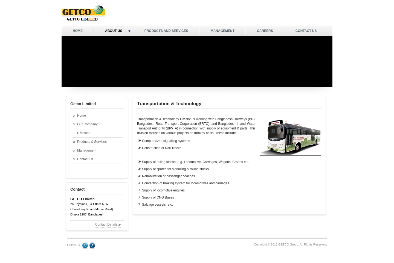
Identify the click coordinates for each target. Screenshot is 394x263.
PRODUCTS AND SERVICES (166, 31)
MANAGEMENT (222, 31)
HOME (78, 31)
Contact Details (106, 224)
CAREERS (265, 31)
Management (86, 150)
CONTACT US (306, 31)
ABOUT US (118, 31)
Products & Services (92, 142)
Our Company (87, 124)
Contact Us (85, 159)
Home (81, 115)
